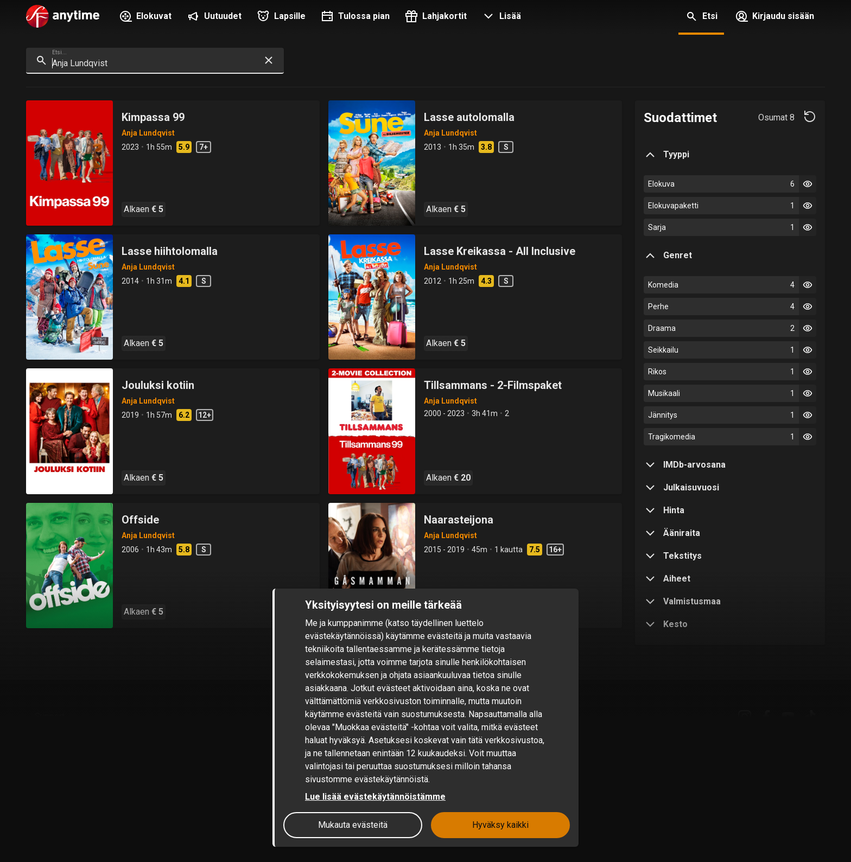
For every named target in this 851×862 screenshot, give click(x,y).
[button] (500, 17)
